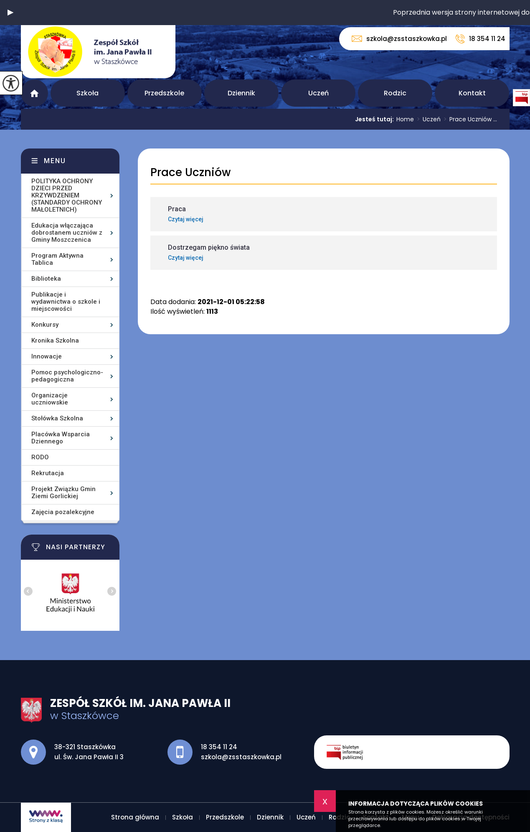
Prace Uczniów (190, 172)
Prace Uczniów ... (469, 119)
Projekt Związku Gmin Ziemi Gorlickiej (63, 492)
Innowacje (46, 356)
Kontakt (472, 93)
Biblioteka (46, 278)
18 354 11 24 (480, 39)
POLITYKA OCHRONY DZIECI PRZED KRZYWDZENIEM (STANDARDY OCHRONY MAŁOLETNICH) (66, 195)
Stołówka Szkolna (57, 418)
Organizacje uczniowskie (49, 399)
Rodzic (395, 93)
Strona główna (34, 93)
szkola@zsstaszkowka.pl (399, 39)
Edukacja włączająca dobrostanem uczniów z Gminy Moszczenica (66, 232)
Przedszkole (164, 93)
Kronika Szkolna (55, 340)
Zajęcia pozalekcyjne (62, 512)
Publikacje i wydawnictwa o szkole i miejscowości (65, 301)
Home (405, 119)
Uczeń (318, 93)
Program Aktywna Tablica (57, 259)
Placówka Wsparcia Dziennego (60, 437)
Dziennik (241, 93)
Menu (55, 161)
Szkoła (87, 93)
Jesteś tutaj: (375, 119)
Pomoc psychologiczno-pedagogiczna (67, 376)
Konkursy (44, 324)
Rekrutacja (47, 473)
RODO (40, 457)
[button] (10, 12)
